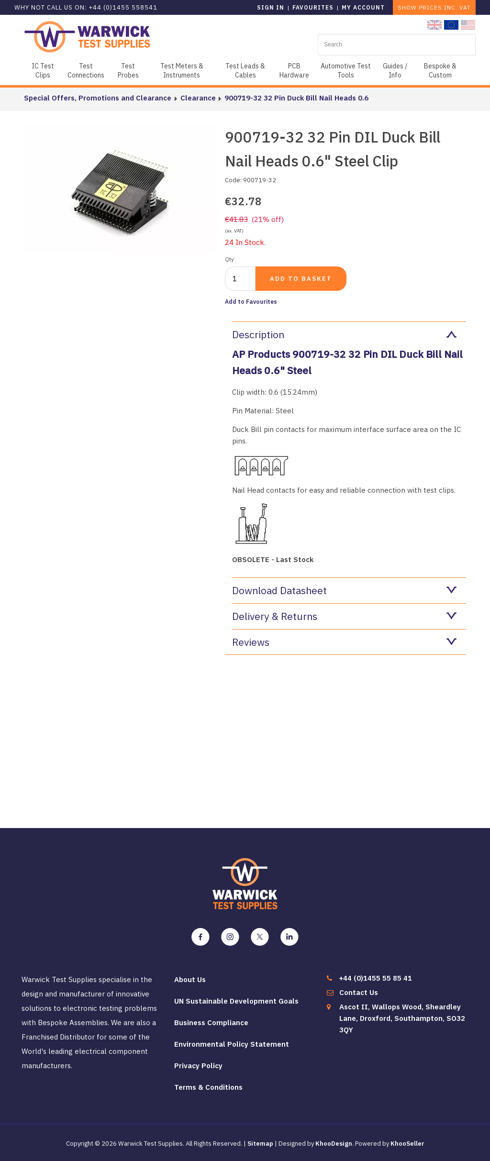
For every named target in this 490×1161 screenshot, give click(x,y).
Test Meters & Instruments (181, 70)
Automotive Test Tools (346, 70)
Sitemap (260, 1143)
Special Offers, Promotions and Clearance (97, 97)
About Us (190, 979)
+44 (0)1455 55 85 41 (375, 978)
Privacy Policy (198, 1065)
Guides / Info (395, 70)
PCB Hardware (294, 70)
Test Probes (128, 70)
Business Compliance (211, 1022)
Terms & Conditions (208, 1087)
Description (344, 334)
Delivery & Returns (344, 616)
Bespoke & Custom (440, 70)
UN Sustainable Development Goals (236, 1001)
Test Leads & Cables (245, 70)
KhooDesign (333, 1143)
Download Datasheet (344, 590)
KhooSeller (407, 1143)
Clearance (197, 97)
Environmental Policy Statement (231, 1044)
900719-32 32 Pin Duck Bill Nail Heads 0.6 (296, 97)
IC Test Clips (43, 70)
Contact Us (358, 992)
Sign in (270, 7)
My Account (363, 7)
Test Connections (85, 70)
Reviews (344, 642)
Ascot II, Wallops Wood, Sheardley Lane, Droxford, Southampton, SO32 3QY (402, 1018)
